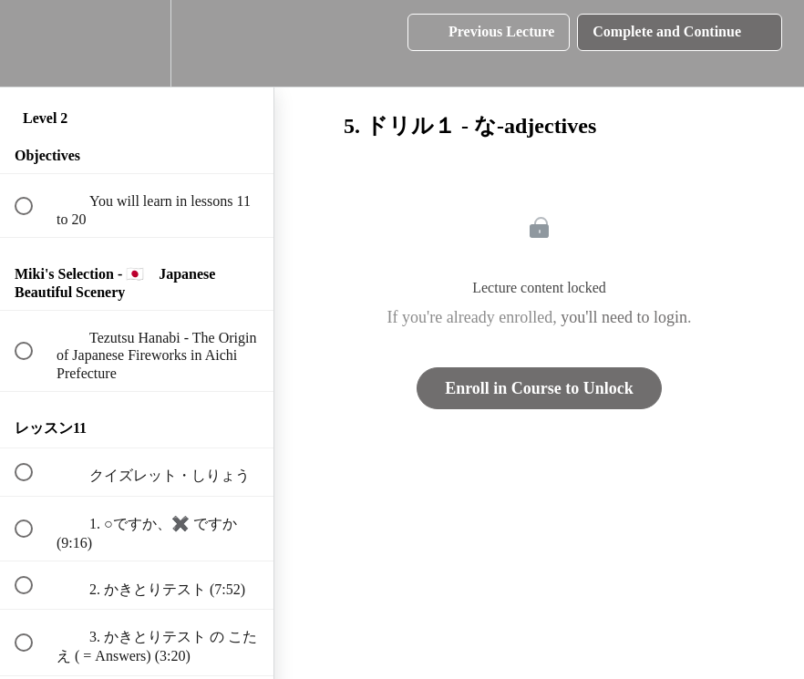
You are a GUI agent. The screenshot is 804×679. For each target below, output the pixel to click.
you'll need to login (624, 317)
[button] (33, 43)
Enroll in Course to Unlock (539, 388)
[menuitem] (136, 43)
